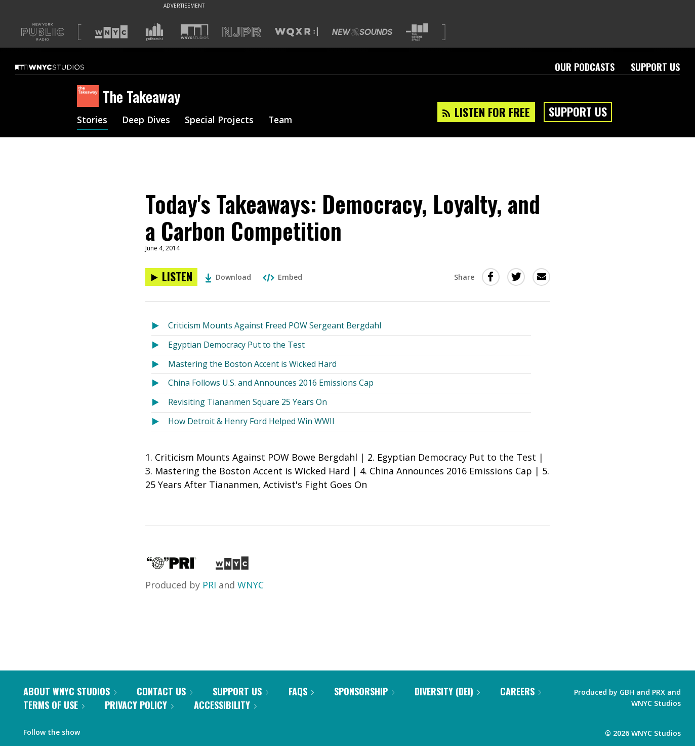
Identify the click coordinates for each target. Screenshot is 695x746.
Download (228, 277)
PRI (209, 585)
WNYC (250, 585)
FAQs (301, 691)
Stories (92, 120)
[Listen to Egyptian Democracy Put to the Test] (159, 345)
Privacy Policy (139, 705)
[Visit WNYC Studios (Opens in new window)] (195, 31)
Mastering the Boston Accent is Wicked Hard (252, 363)
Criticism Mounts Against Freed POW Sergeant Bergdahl (274, 325)
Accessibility (225, 705)
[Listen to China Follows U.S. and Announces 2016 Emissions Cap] (159, 383)
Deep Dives (147, 120)
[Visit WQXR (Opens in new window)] (296, 32)
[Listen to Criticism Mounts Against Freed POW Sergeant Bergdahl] (159, 326)
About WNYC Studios (69, 691)
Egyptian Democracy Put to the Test (236, 344)
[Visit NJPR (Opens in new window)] (241, 32)
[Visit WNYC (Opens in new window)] (111, 32)
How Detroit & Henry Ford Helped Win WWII (251, 421)
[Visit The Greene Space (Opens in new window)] (417, 32)
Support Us (655, 66)
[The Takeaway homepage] (90, 96)
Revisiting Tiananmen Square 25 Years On (247, 401)
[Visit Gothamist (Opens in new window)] (154, 32)
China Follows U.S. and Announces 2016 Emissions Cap (271, 382)
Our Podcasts (585, 66)
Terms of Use (54, 705)
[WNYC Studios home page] (62, 66)
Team (285, 120)
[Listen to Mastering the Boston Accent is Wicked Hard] (159, 364)
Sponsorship (364, 691)
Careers (520, 691)
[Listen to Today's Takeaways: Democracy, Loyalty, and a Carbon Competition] (171, 277)
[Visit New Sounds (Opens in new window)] (362, 31)
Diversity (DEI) (447, 691)
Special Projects (222, 120)
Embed (282, 277)
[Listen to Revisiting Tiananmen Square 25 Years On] (159, 402)
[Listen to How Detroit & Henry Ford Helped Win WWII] (159, 422)
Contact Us (164, 691)
